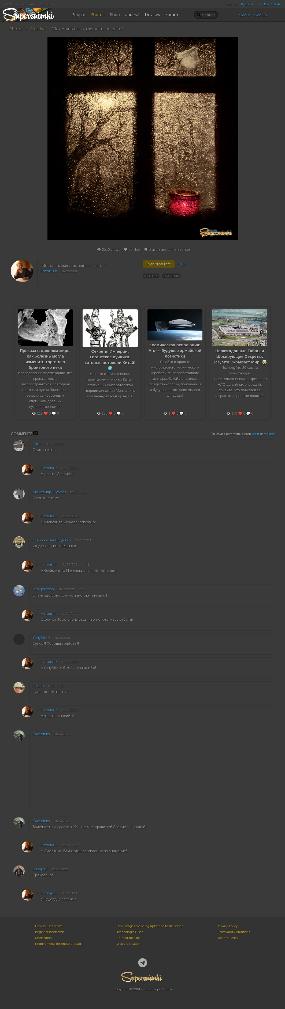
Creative (38, 28)
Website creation (128, 944)
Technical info (158, 264)
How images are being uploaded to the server (150, 926)
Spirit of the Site (128, 938)
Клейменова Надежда (51, 540)
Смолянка (41, 734)
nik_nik (38, 686)
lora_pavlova (43, 589)
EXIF (182, 264)
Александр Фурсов (49, 492)
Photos (16, 28)
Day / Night (269, 4)
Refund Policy (228, 938)
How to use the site (48, 926)
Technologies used (130, 932)
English (232, 4)
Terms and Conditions (234, 932)
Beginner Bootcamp (49, 932)
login (255, 434)
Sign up (260, 15)
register (269, 434)
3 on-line (46, 4)
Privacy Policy (228, 926)
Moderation (43, 938)
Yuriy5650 (41, 637)
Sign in (244, 15)
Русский (247, 4)
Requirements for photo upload (58, 944)
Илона (37, 444)
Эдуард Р (40, 869)
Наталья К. (49, 271)
